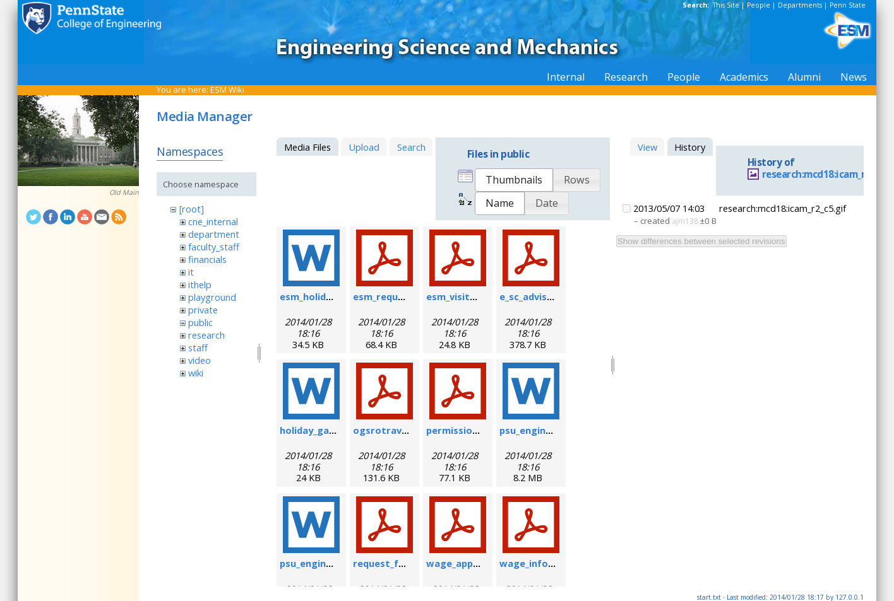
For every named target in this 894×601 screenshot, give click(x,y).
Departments (800, 5)
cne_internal (213, 221)
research (206, 335)
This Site (726, 5)
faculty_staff (213, 246)
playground (212, 297)
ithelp (200, 284)
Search (411, 147)
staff (198, 347)
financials (207, 259)
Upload (364, 147)
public (200, 322)
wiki (195, 372)
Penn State (848, 5)
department (213, 234)
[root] (191, 208)
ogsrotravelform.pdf (402, 430)
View (647, 147)
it (191, 271)
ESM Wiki (227, 89)
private (203, 309)
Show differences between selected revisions (701, 241)
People (758, 5)
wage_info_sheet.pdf (548, 563)
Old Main (124, 192)
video (199, 360)
